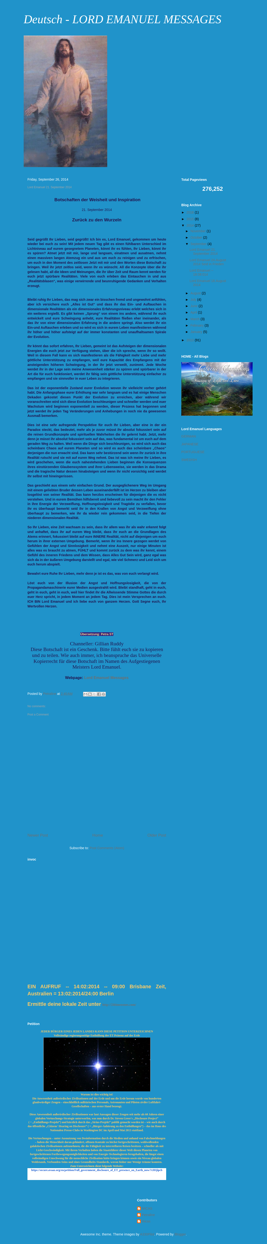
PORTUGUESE (193, 452)
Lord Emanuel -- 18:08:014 (201, 272)
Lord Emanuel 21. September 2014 (204, 251)
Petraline (148, 1215)
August (195, 293)
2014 (191, 225)
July (193, 299)
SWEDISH (189, 460)
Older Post (156, 835)
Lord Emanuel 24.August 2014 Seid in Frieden (208, 262)
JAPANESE (189, 444)
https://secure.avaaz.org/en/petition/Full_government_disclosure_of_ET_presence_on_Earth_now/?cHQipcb (96, 1170)
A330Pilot (147, 1234)
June (194, 306)
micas (146, 1221)
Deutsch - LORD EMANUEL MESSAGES (122, 19)
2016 (191, 212)
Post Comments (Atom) (107, 848)
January (196, 332)
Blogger (180, 1234)
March (195, 319)
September (198, 244)
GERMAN (188, 436)
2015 (191, 219)
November (198, 231)
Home (97, 835)
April (194, 312)
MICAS (147, 1208)
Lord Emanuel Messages (106, 678)
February (197, 325)
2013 (191, 340)
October (196, 237)
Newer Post (37, 835)
